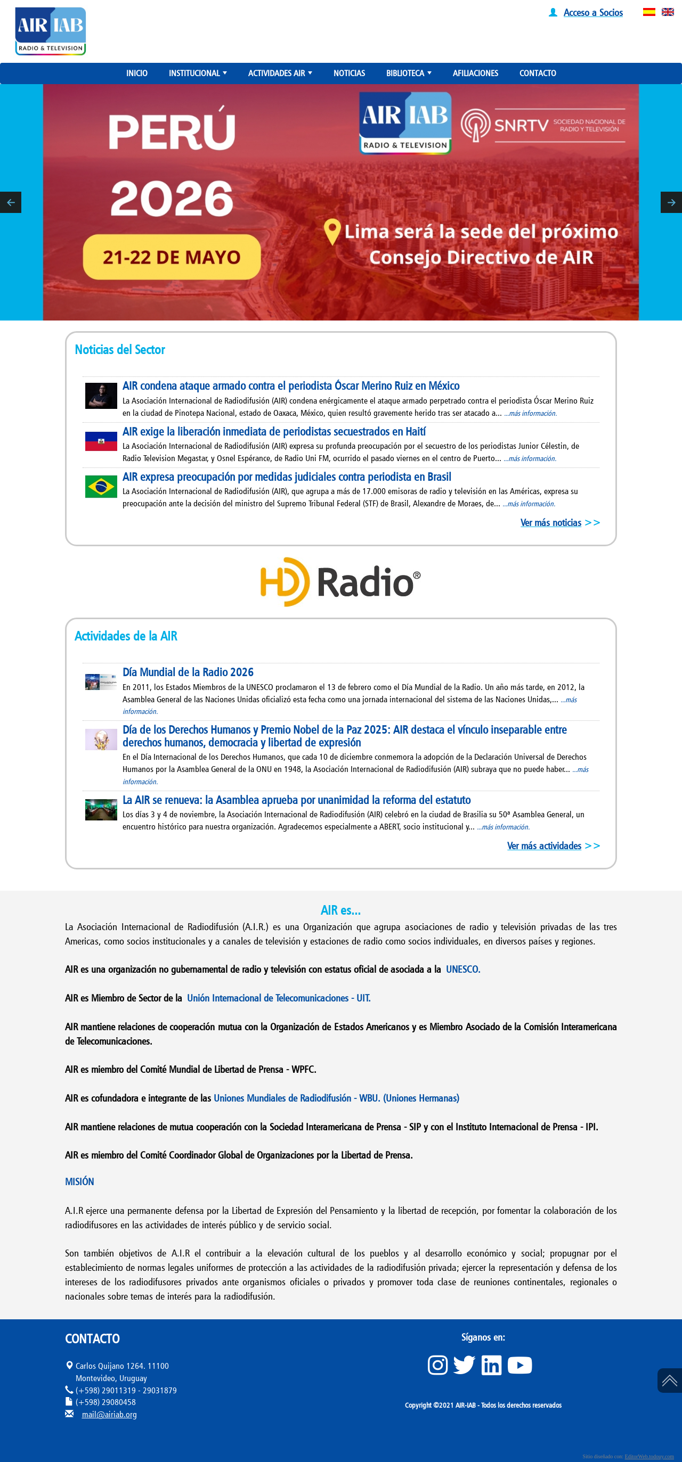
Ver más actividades (544, 845)
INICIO (137, 73)
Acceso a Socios (593, 12)
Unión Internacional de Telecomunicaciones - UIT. (279, 998)
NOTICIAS (349, 73)
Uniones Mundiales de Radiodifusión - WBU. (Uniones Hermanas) (336, 1098)
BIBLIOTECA (410, 75)
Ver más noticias (551, 522)
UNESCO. (463, 969)
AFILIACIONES (475, 73)
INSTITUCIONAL (199, 75)
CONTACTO (537, 73)
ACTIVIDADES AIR (281, 75)
